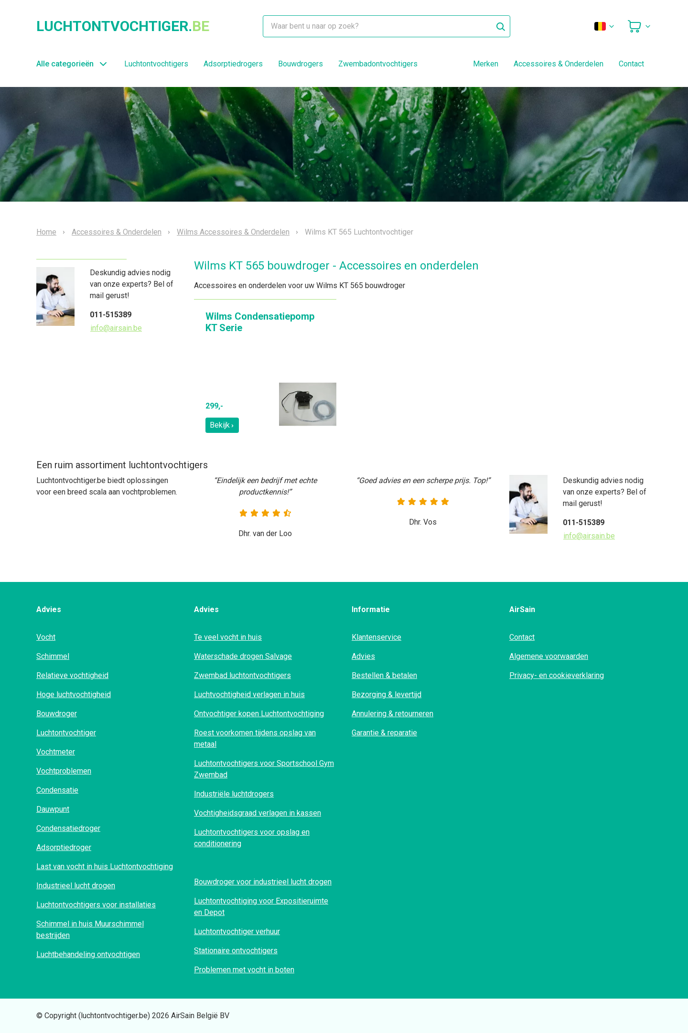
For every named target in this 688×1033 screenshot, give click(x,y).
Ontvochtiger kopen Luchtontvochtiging (259, 713)
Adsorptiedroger (63, 847)
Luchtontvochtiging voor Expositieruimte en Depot (261, 906)
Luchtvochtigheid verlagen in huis (249, 694)
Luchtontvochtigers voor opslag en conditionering (252, 838)
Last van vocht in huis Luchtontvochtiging (104, 866)
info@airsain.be (116, 328)
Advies (363, 656)
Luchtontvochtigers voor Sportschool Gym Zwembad (264, 769)
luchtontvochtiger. (122, 26)
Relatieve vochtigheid (72, 675)
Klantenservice (376, 637)
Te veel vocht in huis (228, 637)
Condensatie (57, 790)
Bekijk (222, 425)
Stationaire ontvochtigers (236, 950)
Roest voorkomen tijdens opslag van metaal (255, 738)
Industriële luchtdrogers (234, 793)
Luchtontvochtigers (156, 63)
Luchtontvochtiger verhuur (237, 931)
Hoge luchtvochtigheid (73, 694)
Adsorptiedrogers (233, 63)
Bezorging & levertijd (386, 694)
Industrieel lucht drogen (75, 885)
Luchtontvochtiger (66, 732)
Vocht (45, 637)
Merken (485, 63)
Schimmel (52, 656)
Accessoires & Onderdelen (558, 63)
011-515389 (110, 314)
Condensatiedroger (68, 828)
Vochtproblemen (63, 770)
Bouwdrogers (300, 63)
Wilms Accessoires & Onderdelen (233, 232)
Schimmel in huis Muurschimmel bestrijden (90, 929)
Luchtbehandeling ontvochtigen (88, 954)
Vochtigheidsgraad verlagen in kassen (257, 813)
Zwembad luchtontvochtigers (242, 675)
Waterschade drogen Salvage (243, 656)
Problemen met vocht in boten (244, 969)
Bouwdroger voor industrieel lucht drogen (263, 881)
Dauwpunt (52, 809)
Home (46, 232)
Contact (631, 63)
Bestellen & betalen (384, 675)
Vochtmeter (55, 751)
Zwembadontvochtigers (378, 63)
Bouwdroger (56, 713)
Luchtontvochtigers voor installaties (96, 904)
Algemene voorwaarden (548, 656)
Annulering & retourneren (392, 713)
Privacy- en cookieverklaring (556, 675)
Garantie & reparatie (384, 732)
